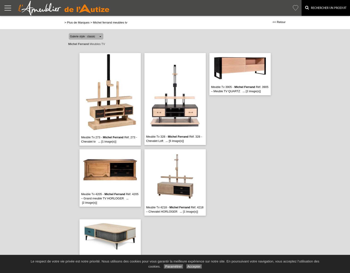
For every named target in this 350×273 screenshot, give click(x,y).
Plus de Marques (78, 22)
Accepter (194, 266)
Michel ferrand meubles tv (110, 22)
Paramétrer (173, 266)
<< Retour (279, 22)
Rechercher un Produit (325, 8)
